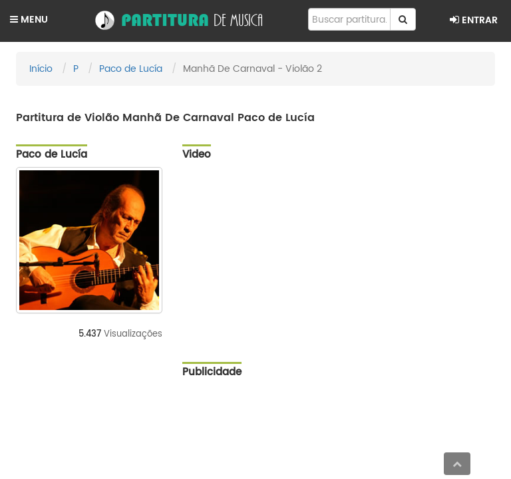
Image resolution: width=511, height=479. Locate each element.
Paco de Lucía (130, 69)
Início (41, 69)
